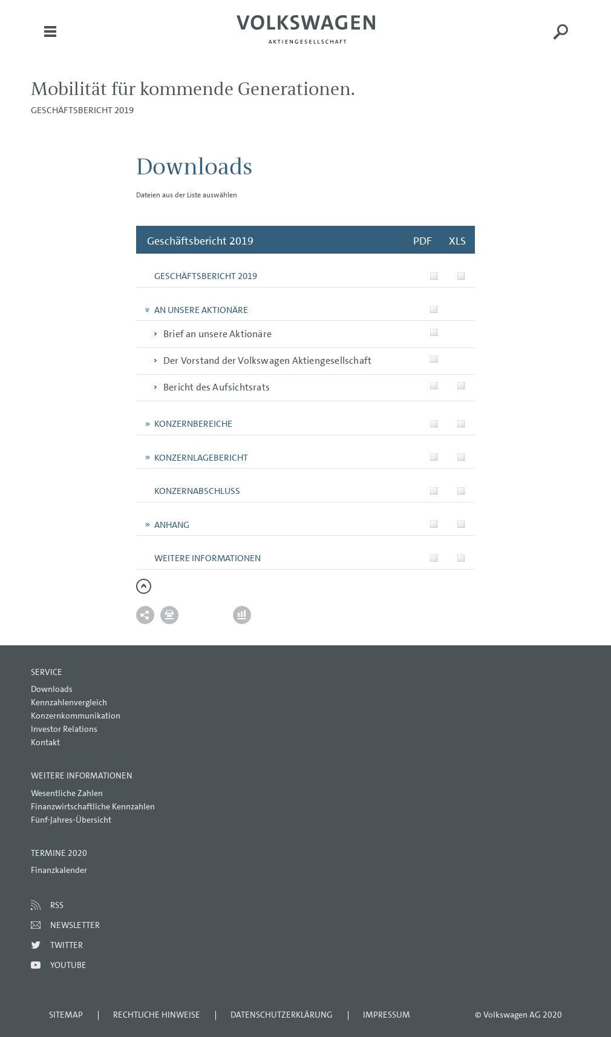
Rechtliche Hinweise (156, 1014)
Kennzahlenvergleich (69, 702)
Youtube (68, 965)
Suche (561, 40)
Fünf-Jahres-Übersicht (71, 819)
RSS (57, 905)
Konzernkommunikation (75, 715)
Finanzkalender (59, 869)
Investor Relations (64, 728)
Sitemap (66, 1014)
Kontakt (45, 742)
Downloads (52, 688)
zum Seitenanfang (143, 586)
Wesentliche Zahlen (67, 793)
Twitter (66, 945)
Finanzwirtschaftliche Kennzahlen (93, 806)
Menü (50, 40)
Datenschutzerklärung (281, 1014)
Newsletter (75, 925)
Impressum (386, 1014)
